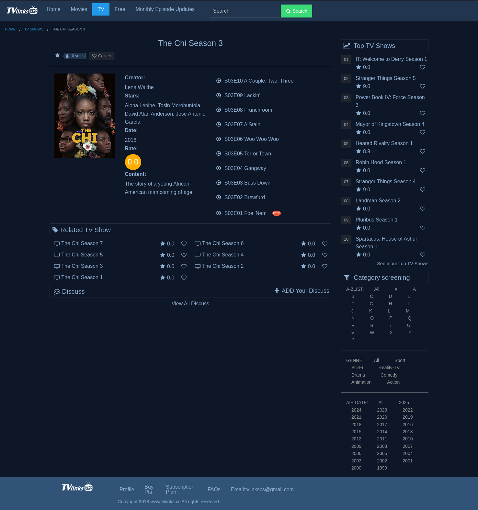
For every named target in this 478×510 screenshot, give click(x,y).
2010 (408, 438)
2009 (356, 446)
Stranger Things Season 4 (386, 181)
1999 (382, 467)
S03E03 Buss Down (243, 182)
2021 (356, 417)
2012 (356, 438)
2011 (382, 438)
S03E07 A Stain (238, 123)
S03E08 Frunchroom (244, 109)
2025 (404, 402)
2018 (356, 424)
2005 (382, 453)
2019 (408, 417)
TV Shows (33, 29)
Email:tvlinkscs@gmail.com (262, 489)
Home (54, 9)
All (376, 289)
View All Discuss (190, 303)
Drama (358, 375)
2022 (408, 410)
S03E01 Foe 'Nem (248, 212)
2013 (408, 431)
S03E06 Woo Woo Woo (247, 138)
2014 (382, 431)
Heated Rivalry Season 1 (384, 143)
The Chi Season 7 (82, 243)
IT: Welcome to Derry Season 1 (391, 59)
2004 (408, 453)
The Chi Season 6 (223, 243)
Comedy (389, 375)
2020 (382, 417)
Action (393, 382)
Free (120, 9)
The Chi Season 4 (223, 254)
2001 (408, 460)
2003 (356, 460)
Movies (79, 9)
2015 (356, 431)
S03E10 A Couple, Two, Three (255, 80)
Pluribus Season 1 (377, 219)
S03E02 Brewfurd (240, 196)
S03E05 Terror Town (243, 153)
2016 (408, 424)
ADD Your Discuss (301, 291)
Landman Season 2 (378, 200)
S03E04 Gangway (241, 167)
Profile (127, 489)
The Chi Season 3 (82, 266)
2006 (356, 453)
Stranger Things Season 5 (386, 78)
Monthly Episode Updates (165, 9)
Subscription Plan (180, 489)
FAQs (214, 489)
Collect (101, 55)
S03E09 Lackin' (238, 94)
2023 (382, 410)
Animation (361, 382)
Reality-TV (389, 367)
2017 (382, 424)
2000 (356, 467)
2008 (382, 446)
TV (100, 9)
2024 (356, 410)
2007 (408, 446)
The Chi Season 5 (82, 254)
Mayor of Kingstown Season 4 (390, 124)
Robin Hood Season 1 (381, 162)
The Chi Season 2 (223, 266)
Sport (399, 360)
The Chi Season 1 (82, 277)
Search (296, 11)
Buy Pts (149, 489)
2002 (382, 460)
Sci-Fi (357, 367)
